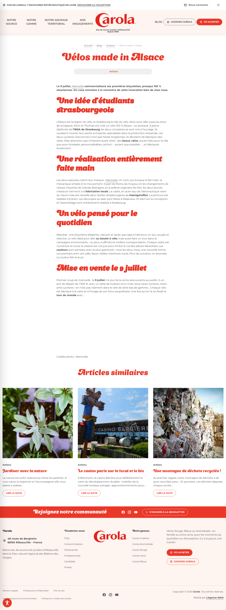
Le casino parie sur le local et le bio (111, 471)
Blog (99, 45)
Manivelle (78, 86)
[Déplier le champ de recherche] (218, 5)
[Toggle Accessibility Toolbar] (7, 603)
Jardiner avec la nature (25, 471)
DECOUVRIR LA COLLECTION (93, 5)
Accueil (88, 45)
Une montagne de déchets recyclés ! (187, 471)
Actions (110, 45)
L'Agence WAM (214, 597)
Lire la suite (14, 493)
